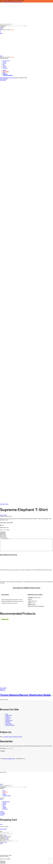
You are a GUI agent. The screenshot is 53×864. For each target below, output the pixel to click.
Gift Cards (8, 722)
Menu (1, 33)
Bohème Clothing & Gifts (9, 758)
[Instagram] (15, 1)
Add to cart (3, 532)
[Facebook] (5, 1)
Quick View (2, 689)
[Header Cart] (26, 32)
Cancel (4, 835)
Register (12, 29)
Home (1, 77)
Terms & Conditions (10, 725)
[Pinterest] (10, 1)
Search (2, 27)
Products (7, 719)
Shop (4, 77)
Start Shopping (3, 829)
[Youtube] (20, 1)
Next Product (3, 80)
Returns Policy (9, 715)
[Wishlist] (0, 31)
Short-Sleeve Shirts (11, 77)
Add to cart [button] (2, 690)
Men (6, 77)
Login (1, 28)
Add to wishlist (3, 515)
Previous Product (4, 79)
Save (2, 835)
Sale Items (8, 721)
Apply (2, 842)
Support (7, 716)
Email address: (3, 748)
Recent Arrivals (9, 720)
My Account (8, 717)
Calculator (3, 838)
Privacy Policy (9, 724)
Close (1, 784)
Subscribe (3, 750)
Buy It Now (3, 533)
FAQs (7, 714)
